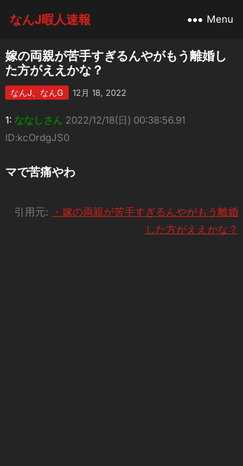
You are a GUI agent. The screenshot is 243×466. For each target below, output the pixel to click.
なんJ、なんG (37, 92)
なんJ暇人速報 (50, 19)
